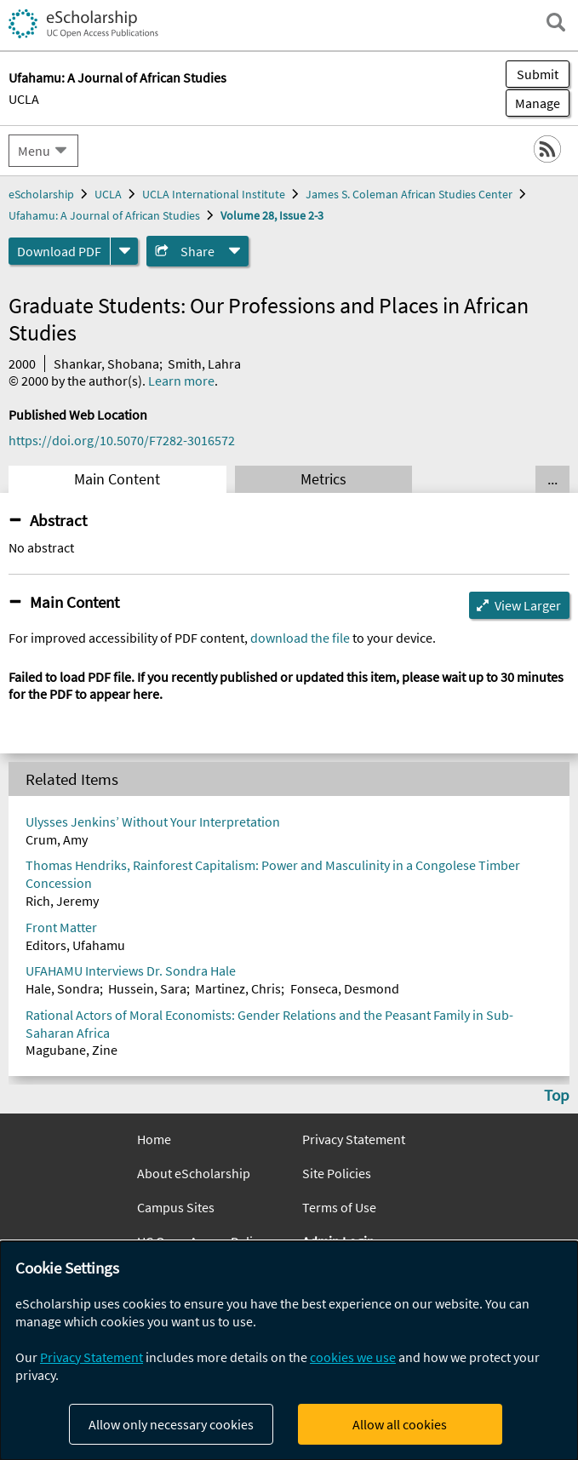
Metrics (323, 479)
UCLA (24, 98)
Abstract (58, 520)
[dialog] (289, 1350)
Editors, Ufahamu (75, 944)
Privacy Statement (353, 1139)
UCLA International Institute (213, 194)
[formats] (124, 251)
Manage (533, 103)
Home (154, 1139)
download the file (300, 637)
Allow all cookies (399, 1424)
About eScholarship (193, 1173)
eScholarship (41, 194)
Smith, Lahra (204, 363)
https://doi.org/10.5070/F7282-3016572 (122, 440)
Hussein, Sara (147, 988)
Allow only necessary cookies (171, 1424)
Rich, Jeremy (62, 900)
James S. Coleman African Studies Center (409, 194)
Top (556, 1095)
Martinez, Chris (238, 988)
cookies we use (353, 1357)
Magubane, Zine (71, 1049)
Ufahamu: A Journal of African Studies (104, 215)
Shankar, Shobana (106, 363)
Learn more (181, 380)
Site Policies (336, 1173)
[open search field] (555, 22)
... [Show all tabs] (552, 479)
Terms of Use (339, 1207)
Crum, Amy (57, 839)
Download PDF (59, 251)
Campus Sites (176, 1207)
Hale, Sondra (63, 988)
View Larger (528, 605)
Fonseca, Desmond (344, 988)
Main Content (117, 479)
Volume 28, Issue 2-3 (271, 215)
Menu (34, 150)
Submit (537, 74)
